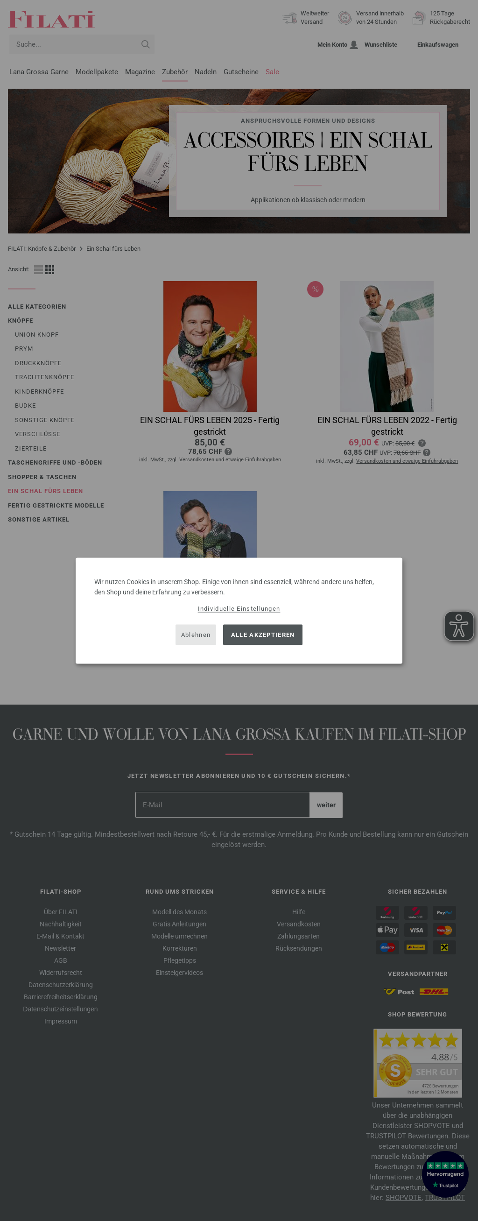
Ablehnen (196, 634)
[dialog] (239, 610)
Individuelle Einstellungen (239, 608)
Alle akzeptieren (263, 634)
